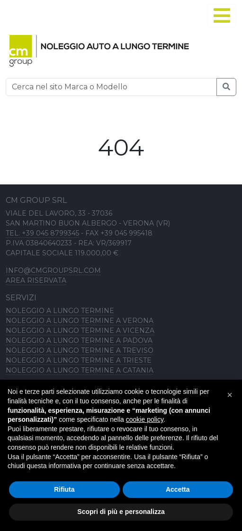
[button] (229, 394)
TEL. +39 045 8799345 (42, 233)
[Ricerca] (111, 87)
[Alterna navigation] (221, 15)
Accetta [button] (178, 489)
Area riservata (36, 280)
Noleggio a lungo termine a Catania (79, 370)
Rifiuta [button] (64, 489)
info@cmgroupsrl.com (53, 270)
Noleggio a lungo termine (60, 310)
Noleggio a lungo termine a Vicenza (80, 330)
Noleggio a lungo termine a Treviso (79, 350)
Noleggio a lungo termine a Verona (79, 320)
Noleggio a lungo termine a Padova (79, 340)
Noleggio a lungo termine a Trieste (79, 360)
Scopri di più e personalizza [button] (120, 511)
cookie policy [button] (144, 419)
